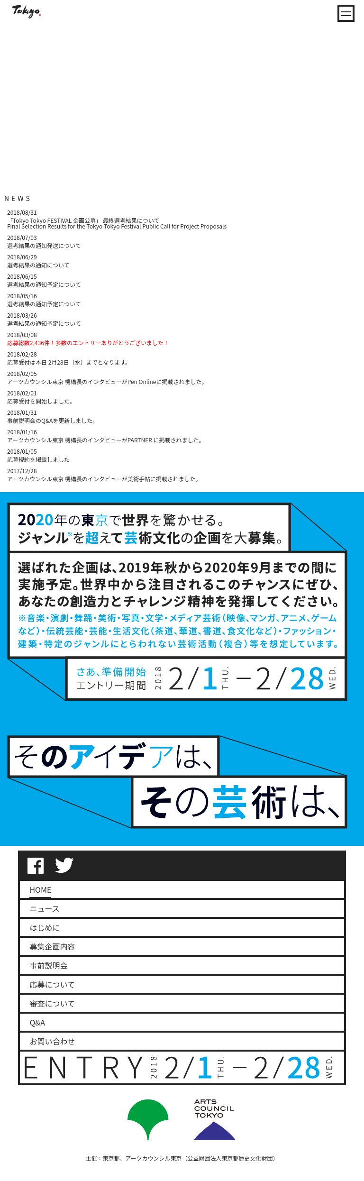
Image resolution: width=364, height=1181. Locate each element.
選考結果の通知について (38, 265)
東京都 (110, 1158)
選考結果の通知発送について (44, 245)
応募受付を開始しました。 (41, 401)
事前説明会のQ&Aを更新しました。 (52, 420)
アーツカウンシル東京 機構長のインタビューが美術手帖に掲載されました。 (104, 479)
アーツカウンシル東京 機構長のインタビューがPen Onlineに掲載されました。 (107, 381)
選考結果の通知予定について (44, 284)
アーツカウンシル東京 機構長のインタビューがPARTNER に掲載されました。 (106, 440)
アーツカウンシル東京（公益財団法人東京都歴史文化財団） (202, 1158)
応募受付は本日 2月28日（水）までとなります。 (69, 362)
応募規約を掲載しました (38, 459)
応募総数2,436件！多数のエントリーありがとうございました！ (88, 343)
